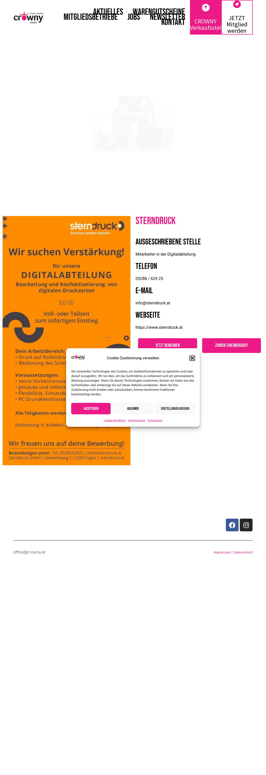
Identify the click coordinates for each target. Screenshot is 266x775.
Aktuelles (108, 12)
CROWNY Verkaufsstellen (209, 24)
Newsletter (167, 17)
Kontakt (173, 22)
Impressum (155, 420)
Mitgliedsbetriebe (91, 17)
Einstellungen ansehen (175, 408)
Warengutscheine (159, 12)
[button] (192, 358)
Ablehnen (133, 408)
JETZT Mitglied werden (237, 24)
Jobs (133, 17)
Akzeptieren (91, 408)
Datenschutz (136, 420)
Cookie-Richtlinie (115, 420)
